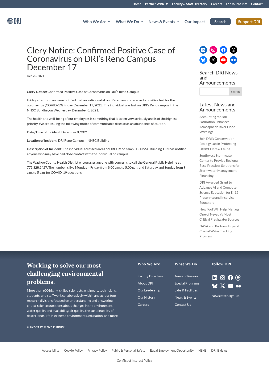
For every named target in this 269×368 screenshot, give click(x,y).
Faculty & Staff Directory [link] (189, 4)
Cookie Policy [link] (73, 350)
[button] (235, 91)
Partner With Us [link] (156, 4)
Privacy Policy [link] (97, 350)
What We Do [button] (127, 22)
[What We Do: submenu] (145, 27)
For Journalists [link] (236, 4)
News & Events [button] (162, 22)
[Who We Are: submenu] (112, 27)
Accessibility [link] (50, 350)
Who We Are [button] (94, 22)
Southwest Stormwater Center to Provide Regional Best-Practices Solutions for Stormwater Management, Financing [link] (219, 165)
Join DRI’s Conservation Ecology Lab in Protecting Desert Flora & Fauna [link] (217, 143)
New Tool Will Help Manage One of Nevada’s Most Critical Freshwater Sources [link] (219, 214)
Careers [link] (216, 4)
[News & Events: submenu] (181, 27)
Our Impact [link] (195, 22)
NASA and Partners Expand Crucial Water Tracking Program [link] (219, 231)
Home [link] (137, 4)
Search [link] (220, 21)
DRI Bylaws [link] (219, 350)
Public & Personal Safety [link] (128, 350)
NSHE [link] (202, 350)
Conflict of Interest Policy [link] (134, 360)
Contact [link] (257, 4)
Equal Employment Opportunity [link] (172, 350)
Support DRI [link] (249, 21)
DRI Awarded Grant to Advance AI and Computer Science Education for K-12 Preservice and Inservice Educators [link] (218, 192)
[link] (20, 21)
